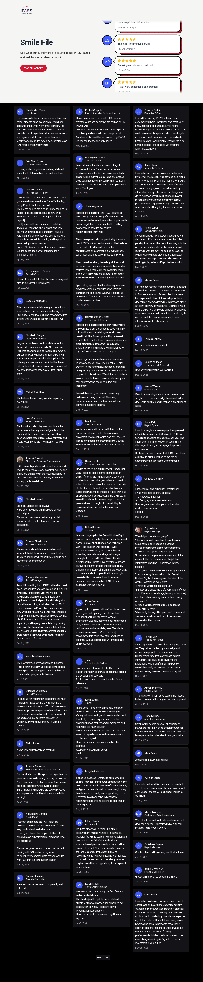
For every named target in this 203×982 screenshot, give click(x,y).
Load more (102, 957)
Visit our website (33, 68)
